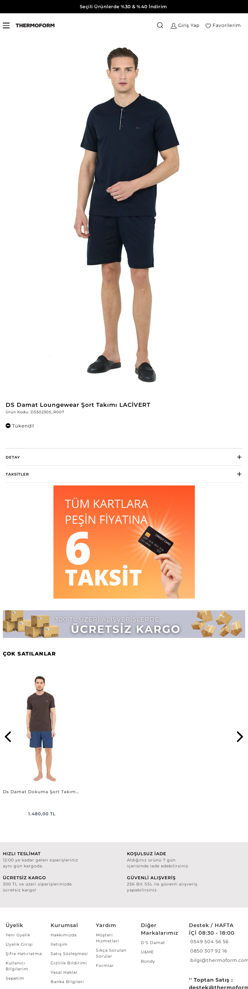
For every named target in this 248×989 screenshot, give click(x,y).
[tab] (124, 457)
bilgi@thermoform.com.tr (215, 960)
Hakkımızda (64, 935)
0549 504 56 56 (209, 941)
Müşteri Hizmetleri (107, 937)
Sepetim (15, 978)
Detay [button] (13, 457)
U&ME (147, 951)
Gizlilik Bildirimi (69, 963)
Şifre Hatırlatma (24, 953)
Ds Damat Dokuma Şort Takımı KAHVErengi (41, 791)
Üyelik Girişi (19, 944)
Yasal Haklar (64, 972)
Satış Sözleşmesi (69, 953)
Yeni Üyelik (18, 935)
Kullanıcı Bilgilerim (17, 965)
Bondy (148, 961)
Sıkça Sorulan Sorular (111, 953)
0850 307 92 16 (208, 951)
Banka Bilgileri (67, 981)
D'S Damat (153, 942)
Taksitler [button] (17, 474)
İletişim (59, 944)
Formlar (105, 965)
